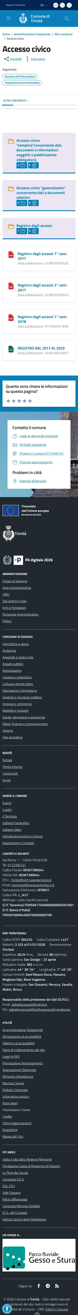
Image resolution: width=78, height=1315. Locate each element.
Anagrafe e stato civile (17, 657)
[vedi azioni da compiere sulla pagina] (34, 59)
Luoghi (7, 809)
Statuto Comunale (15, 1089)
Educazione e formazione (19, 690)
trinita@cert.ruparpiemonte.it (31, 879)
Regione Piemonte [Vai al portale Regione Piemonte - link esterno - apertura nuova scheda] (15, 5)
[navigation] (8, 18)
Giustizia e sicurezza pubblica (22, 697)
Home (6, 34)
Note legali (9, 1103)
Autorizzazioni (12, 670)
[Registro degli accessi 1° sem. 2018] (11, 317)
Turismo (7, 730)
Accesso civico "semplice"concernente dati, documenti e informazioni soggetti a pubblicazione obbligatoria (39, 150)
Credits (7, 1116)
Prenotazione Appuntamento (22, 1063)
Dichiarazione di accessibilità (21, 1036)
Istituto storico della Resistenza (24, 1219)
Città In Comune (57, 1309)
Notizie (7, 760)
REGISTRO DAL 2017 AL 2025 (41, 348)
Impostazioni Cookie (16, 1109)
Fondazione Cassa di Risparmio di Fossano (31, 1165)
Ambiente (9, 650)
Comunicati (10, 773)
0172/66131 (17, 864)
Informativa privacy (15, 1096)
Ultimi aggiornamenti (16, 1123)
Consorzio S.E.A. (13, 1179)
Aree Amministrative (16, 587)
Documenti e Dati (14, 600)
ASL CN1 (8, 1185)
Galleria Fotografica (15, 822)
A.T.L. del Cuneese (14, 1212)
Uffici (5, 594)
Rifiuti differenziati (14, 1199)
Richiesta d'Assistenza (17, 1076)
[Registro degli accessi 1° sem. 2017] (11, 254)
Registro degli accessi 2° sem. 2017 (42, 287)
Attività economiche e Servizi (22, 836)
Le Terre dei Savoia (15, 1172)
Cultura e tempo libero (17, 683)
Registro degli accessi (34, 225)
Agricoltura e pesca (15, 643)
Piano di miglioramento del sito (23, 1049)
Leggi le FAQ (11, 1056)
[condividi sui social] (12, 59)
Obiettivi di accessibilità (18, 1043)
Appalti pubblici (12, 663)
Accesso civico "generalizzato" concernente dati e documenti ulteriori (41, 192)
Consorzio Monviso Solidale (21, 1205)
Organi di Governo (14, 581)
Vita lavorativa (12, 737)
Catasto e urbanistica (17, 677)
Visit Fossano (11, 1192)
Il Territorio (9, 816)
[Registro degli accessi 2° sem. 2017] (11, 285)
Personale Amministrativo (20, 614)
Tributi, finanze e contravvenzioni (25, 723)
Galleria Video (11, 829)
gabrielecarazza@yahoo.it (29, 1004)
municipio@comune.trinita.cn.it (33, 884)
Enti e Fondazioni (14, 607)
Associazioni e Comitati (18, 842)
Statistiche (9, 1129)
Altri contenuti (63, 34)
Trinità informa (12, 766)
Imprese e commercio (17, 703)
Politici (6, 620)
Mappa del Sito (12, 1136)
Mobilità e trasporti (15, 710)
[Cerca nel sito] (67, 19)
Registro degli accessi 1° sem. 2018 (42, 319)
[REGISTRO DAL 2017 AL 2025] (11, 348)
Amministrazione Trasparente (32, 34)
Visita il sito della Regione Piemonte (27, 1159)
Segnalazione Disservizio (19, 1069)
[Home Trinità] (37, 18)
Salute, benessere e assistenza (23, 717)
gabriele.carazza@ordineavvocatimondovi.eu (39, 1009)
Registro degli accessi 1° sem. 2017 (42, 256)
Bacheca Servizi (13, 1083)
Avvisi (6, 780)
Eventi (6, 802)
